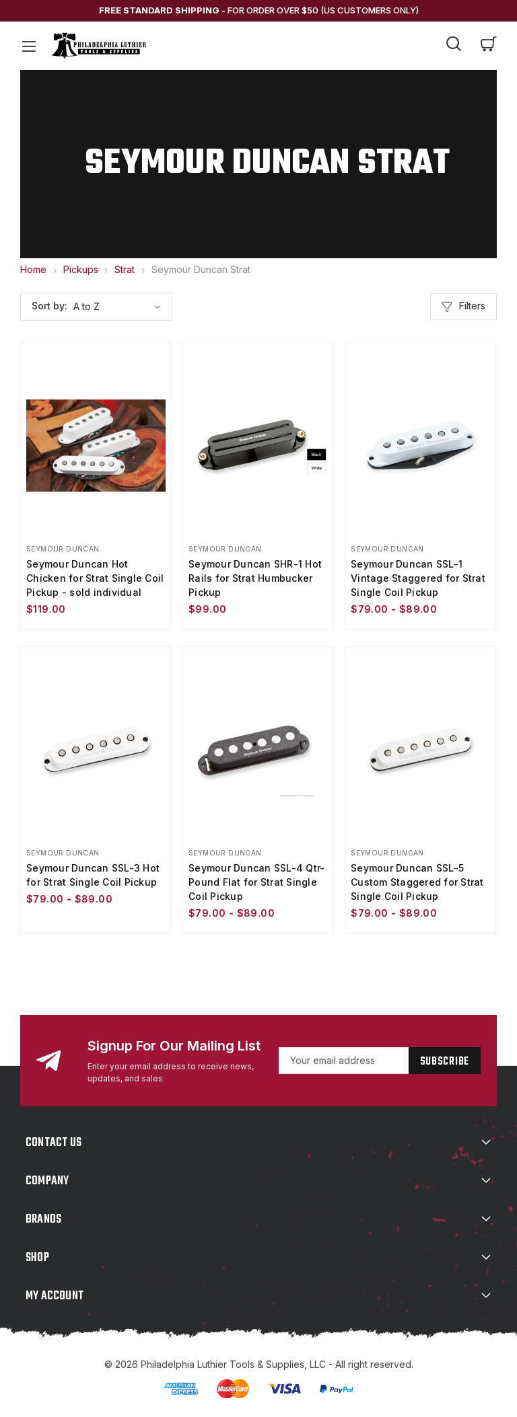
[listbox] (121, 306)
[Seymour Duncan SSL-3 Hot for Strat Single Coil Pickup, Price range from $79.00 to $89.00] (96, 749)
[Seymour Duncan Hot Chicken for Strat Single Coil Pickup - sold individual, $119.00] (96, 445)
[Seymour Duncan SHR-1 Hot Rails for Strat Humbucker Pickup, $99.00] (258, 445)
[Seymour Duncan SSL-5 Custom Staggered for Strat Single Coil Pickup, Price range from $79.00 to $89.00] (420, 749)
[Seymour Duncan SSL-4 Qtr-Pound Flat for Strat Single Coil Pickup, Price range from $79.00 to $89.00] (258, 749)
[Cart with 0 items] (489, 46)
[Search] (454, 46)
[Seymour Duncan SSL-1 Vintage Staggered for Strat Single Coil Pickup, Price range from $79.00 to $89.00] (420, 445)
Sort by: (49, 305)
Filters (463, 307)
